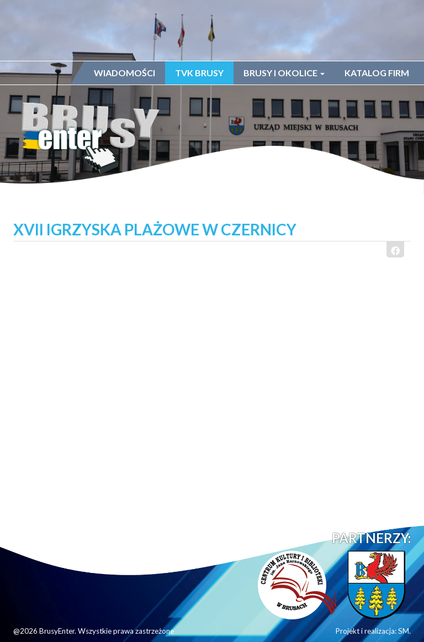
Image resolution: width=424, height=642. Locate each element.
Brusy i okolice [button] (284, 72)
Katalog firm (376, 72)
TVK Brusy (199, 72)
